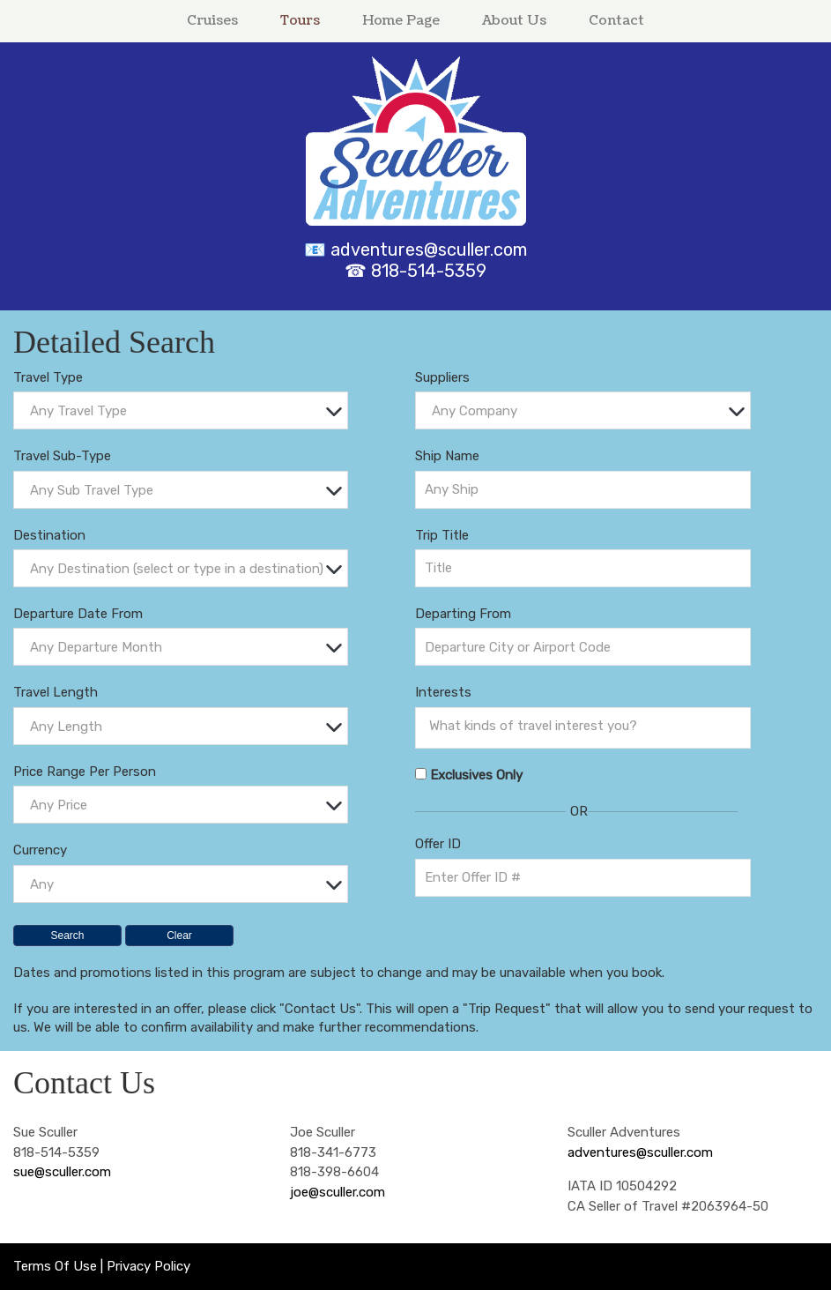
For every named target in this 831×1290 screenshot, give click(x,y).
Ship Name (447, 456)
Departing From (463, 614)
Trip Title (442, 535)
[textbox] (185, 411)
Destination (49, 535)
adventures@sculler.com (428, 249)
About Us (514, 20)
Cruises (212, 20)
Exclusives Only (476, 775)
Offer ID (438, 844)
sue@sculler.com (62, 1172)
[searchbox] (587, 725)
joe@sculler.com (337, 1192)
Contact (616, 20)
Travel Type (48, 377)
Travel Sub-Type (62, 456)
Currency (40, 850)
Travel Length (55, 692)
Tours (300, 20)
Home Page (401, 20)
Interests (443, 692)
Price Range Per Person (84, 771)
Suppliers (442, 377)
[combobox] (180, 410)
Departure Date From (78, 614)
